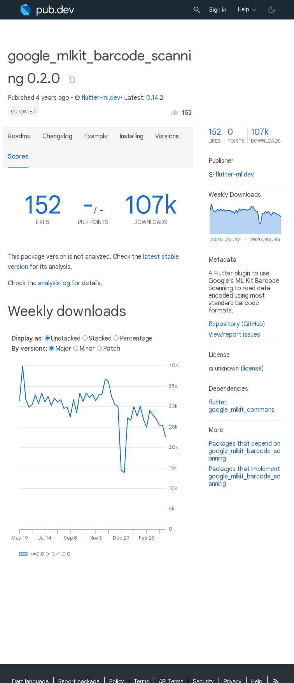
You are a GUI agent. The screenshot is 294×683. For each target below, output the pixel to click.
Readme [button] (19, 136)
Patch (111, 349)
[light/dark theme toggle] (271, 9)
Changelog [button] (57, 136)
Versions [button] (167, 136)
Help (243, 9)
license (252, 368)
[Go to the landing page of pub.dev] (46, 10)
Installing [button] (131, 136)
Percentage (136, 338)
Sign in (217, 9)
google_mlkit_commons (241, 410)
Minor (87, 349)
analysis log (54, 283)
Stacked (100, 338)
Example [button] (96, 136)
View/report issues (234, 335)
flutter (217, 402)
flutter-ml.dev (97, 98)
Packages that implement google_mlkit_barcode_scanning (244, 476)
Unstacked (65, 338)
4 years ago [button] (52, 98)
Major (63, 349)
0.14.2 (154, 98)
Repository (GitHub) (236, 324)
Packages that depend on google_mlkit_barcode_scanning (244, 451)
